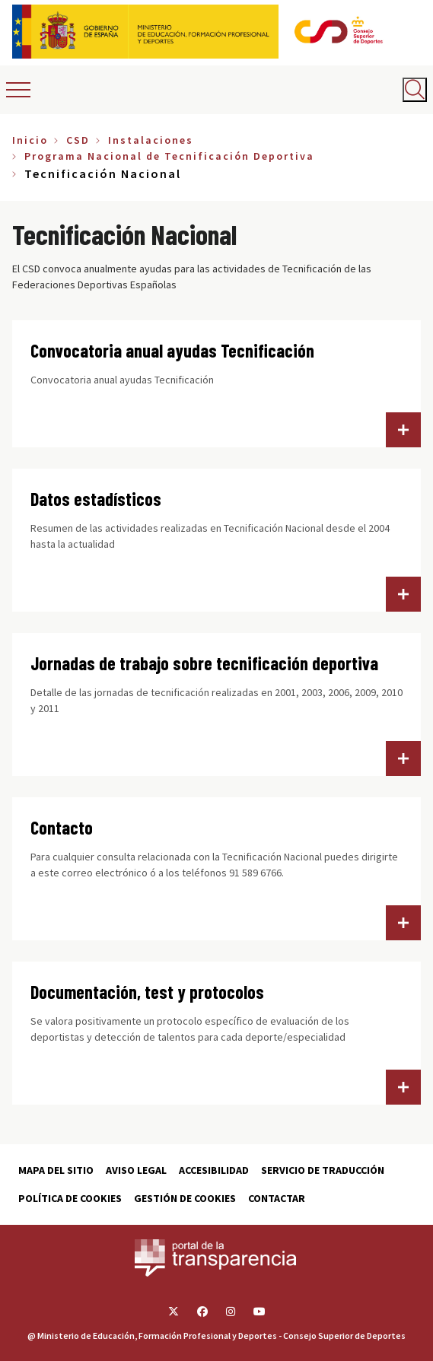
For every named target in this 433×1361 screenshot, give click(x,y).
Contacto (61, 827)
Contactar (276, 1198)
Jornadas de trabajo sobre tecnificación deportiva (204, 663)
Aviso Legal (136, 1170)
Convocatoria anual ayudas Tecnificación (172, 350)
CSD (78, 140)
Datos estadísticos (95, 499)
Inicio (30, 140)
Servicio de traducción (322, 1170)
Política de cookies (70, 1198)
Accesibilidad (214, 1170)
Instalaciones (150, 140)
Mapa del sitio (56, 1170)
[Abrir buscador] (415, 90)
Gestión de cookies (185, 1198)
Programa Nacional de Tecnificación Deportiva (169, 156)
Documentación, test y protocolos (147, 992)
